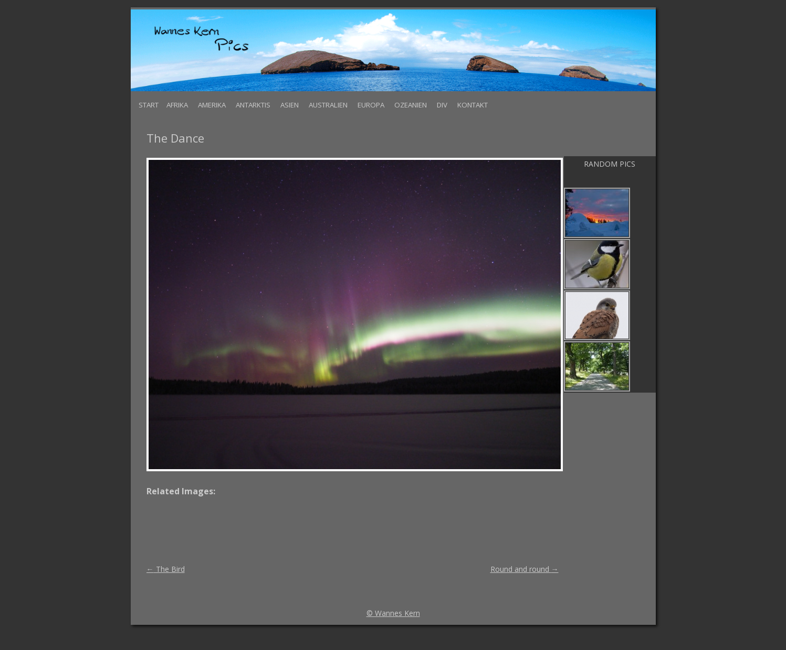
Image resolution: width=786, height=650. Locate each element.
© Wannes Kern (393, 613)
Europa (371, 105)
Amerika (212, 105)
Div (442, 105)
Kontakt (472, 105)
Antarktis (253, 105)
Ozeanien (410, 105)
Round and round (524, 569)
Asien (289, 105)
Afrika (177, 105)
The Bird (165, 569)
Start (149, 105)
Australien (328, 105)
